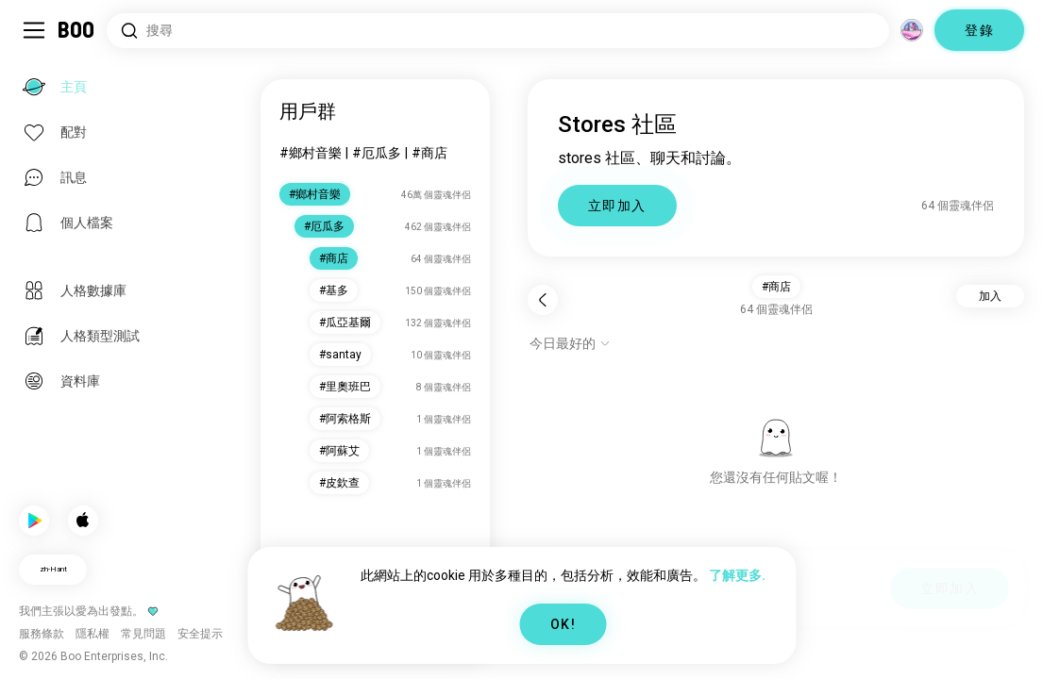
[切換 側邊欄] (34, 30)
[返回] (543, 300)
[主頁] (77, 30)
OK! (563, 624)
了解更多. (737, 575)
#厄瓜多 (376, 152)
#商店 (429, 152)
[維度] (911, 30)
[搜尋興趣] (498, 30)
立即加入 (617, 205)
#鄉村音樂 (310, 152)
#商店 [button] (776, 286)
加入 (990, 296)
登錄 (979, 30)
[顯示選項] (570, 343)
